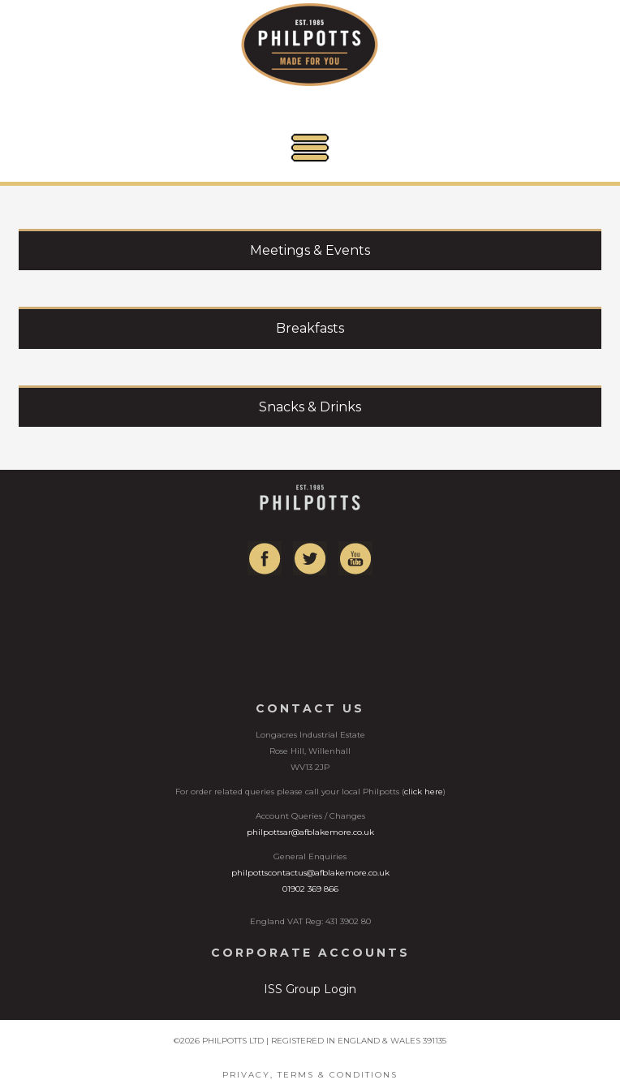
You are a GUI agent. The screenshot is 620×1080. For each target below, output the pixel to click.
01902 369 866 (310, 889)
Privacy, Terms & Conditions (310, 1074)
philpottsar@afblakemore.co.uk (310, 832)
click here (423, 791)
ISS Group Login (310, 989)
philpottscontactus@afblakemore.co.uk (310, 872)
